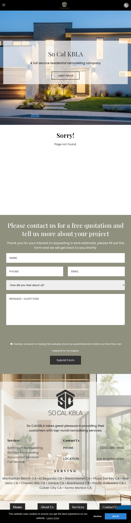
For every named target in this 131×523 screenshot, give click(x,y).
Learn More (65, 75)
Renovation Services (23, 457)
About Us (47, 507)
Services (78, 507)
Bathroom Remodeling (25, 448)
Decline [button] (98, 516)
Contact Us (110, 507)
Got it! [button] (115, 516)
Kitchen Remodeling (23, 452)
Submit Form (65, 360)
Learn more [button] (53, 518)
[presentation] (65, 336)
